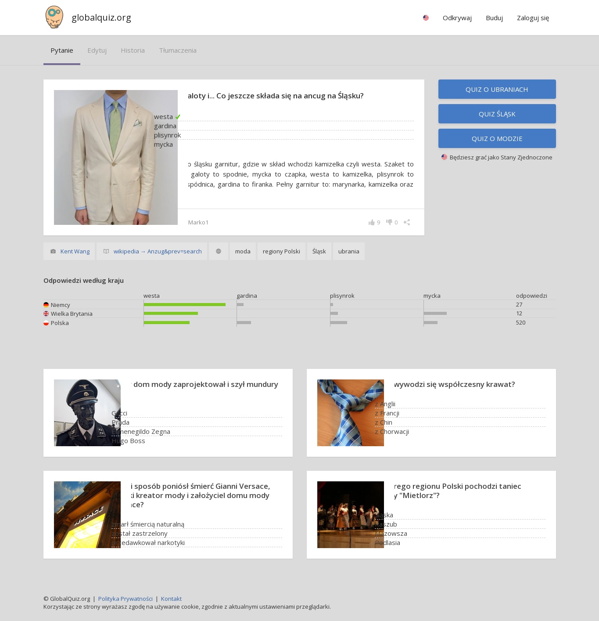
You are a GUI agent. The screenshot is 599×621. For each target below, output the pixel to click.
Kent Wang (75, 251)
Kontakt (171, 599)
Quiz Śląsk (497, 113)
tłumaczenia (178, 50)
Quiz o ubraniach (497, 89)
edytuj (97, 50)
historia (133, 50)
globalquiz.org (101, 17)
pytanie (61, 50)
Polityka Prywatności (125, 599)
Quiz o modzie (497, 138)
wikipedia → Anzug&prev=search (158, 251)
